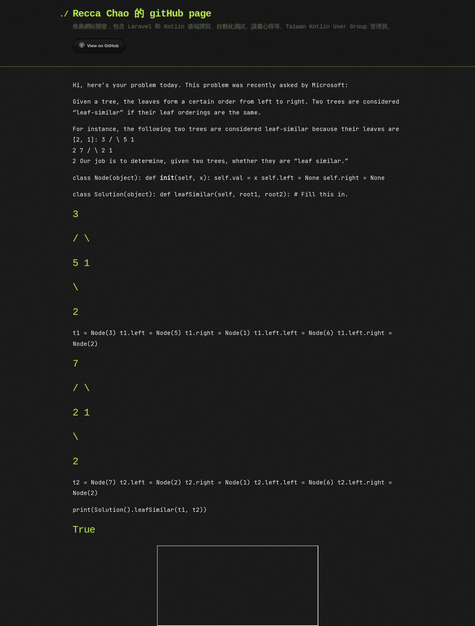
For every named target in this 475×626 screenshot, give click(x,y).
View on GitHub (99, 45)
